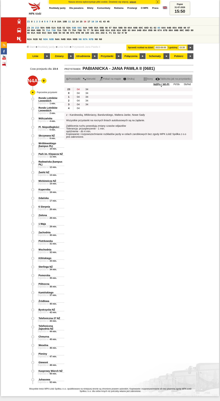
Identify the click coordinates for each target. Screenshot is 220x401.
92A (50, 33)
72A (59, 30)
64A (164, 27)
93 (60, 33)
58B (120, 27)
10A (59, 21)
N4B (63, 39)
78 (92, 30)
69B (39, 30)
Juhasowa (44, 379)
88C (182, 30)
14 (77, 21)
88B (176, 30)
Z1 (28, 21)
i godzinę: (173, 47)
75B (80, 30)
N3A (45, 39)
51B (59, 27)
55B (102, 27)
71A (48, 30)
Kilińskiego (44, 258)
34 (86, 89)
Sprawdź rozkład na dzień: (141, 47)
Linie (35, 56)
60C (141, 27)
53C (80, 27)
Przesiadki (73, 78)
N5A (69, 39)
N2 (40, 39)
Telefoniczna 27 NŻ (49, 318)
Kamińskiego (45, 292)
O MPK (144, 8)
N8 (96, 39)
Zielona (42, 215)
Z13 (37, 27)
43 (104, 21)
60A (130, 27)
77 (88, 30)
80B (102, 30)
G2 (118, 33)
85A (145, 30)
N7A (85, 39)
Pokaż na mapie (110, 78)
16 (85, 21)
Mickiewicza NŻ (47, 181)
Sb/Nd (187, 84)
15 (81, 21)
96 (67, 33)
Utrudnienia (83, 56)
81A (108, 30)
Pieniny (42, 353)
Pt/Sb (176, 84)
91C (44, 33)
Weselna (43, 345)
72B (65, 30)
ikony (148, 78)
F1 (110, 33)
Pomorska (44, 275)
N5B (75, 39)
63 (159, 27)
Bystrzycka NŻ (46, 309)
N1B (35, 39)
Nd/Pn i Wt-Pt (161, 84)
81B (113, 30)
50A (42, 27)
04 (78, 89)
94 (64, 33)
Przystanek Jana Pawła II (86, 46)
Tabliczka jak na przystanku (173, 78)
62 (155, 27)
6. (107, 33)
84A (134, 30)
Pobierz (178, 56)
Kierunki (89, 78)
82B (124, 30)
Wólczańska (45, 118)
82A (119, 30)
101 (92, 33)
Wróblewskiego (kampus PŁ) (47, 144)
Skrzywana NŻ (46, 135)
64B (169, 27)
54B (91, 27)
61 (151, 27)
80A (97, 30)
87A (160, 30)
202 (102, 33)
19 (96, 21)
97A (72, 33)
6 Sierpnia (44, 206)
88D (187, 30)
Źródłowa (43, 301)
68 (28, 30)
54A (85, 27)
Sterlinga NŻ (45, 266)
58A (115, 27)
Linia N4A (63, 46)
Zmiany (59, 56)
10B (65, 21)
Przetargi (132, 8)
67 (189, 27)
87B (165, 30)
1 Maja (42, 223)
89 (192, 30)
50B (48, 27)
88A (171, 30)
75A (74, 30)
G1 (114, 33)
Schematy (155, 56)
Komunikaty (103, 8)
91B (39, 33)
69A (33, 30)
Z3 (28, 27)
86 (155, 30)
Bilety (90, 8)
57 (110, 27)
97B (78, 33)
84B (139, 30)
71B (54, 30)
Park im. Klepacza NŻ (50, 154)
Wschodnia (44, 249)
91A (33, 33)
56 (106, 27)
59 (125, 27)
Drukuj (128, 78)
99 (82, 33)
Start (31, 46)
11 (69, 21)
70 (43, 30)
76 (84, 30)
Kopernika (44, 189)
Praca (155, 8)
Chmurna (43, 336)
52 (64, 27)
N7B (91, 39)
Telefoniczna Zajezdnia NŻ (45, 327)
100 (87, 33)
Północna (43, 284)
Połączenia (131, 56)
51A (54, 27)
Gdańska (43, 198)
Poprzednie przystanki (47, 92)
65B (180, 27)
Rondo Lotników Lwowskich (47, 99)
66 (185, 27)
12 (73, 21)
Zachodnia (44, 232)
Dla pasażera (76, 8)
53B (74, 27)
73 (69, 30)
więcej (133, 2)
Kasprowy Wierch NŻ (50, 371)
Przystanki (107, 56)
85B (150, 30)
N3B (51, 39)
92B (55, 33)
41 (100, 21)
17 (88, 21)
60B (135, 27)
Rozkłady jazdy (46, 46)
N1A (29, 39)
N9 (100, 39)
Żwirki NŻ (43, 172)
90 (28, 33)
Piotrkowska (45, 241)
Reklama (119, 8)
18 (92, 21)
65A (175, 27)
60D (146, 27)
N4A (57, 39)
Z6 (32, 27)
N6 (80, 39)
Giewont (43, 362)
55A (96, 27)
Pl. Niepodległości (48, 127)
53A (68, 27)
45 (108, 21)
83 (129, 30)
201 (97, 33)
